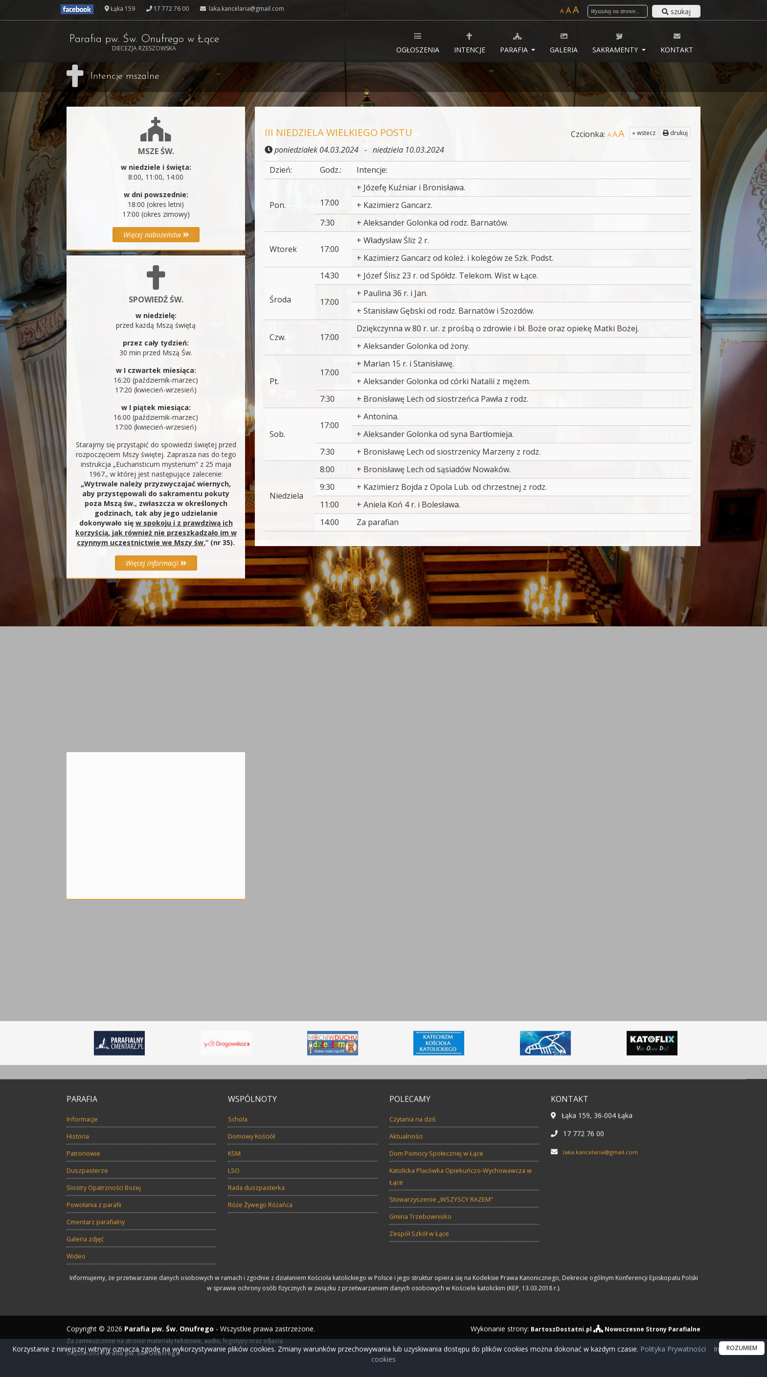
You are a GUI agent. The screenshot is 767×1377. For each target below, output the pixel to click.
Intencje (469, 42)
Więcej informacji (156, 563)
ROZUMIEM (741, 1348)
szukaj (676, 11)
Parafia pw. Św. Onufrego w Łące (171, 43)
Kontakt (676, 42)
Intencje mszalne (130, 76)
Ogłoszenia (417, 42)
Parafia (515, 42)
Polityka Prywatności (672, 1349)
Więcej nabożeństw (156, 234)
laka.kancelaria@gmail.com (245, 8)
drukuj (675, 133)
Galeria (564, 42)
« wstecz (643, 133)
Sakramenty (616, 42)
